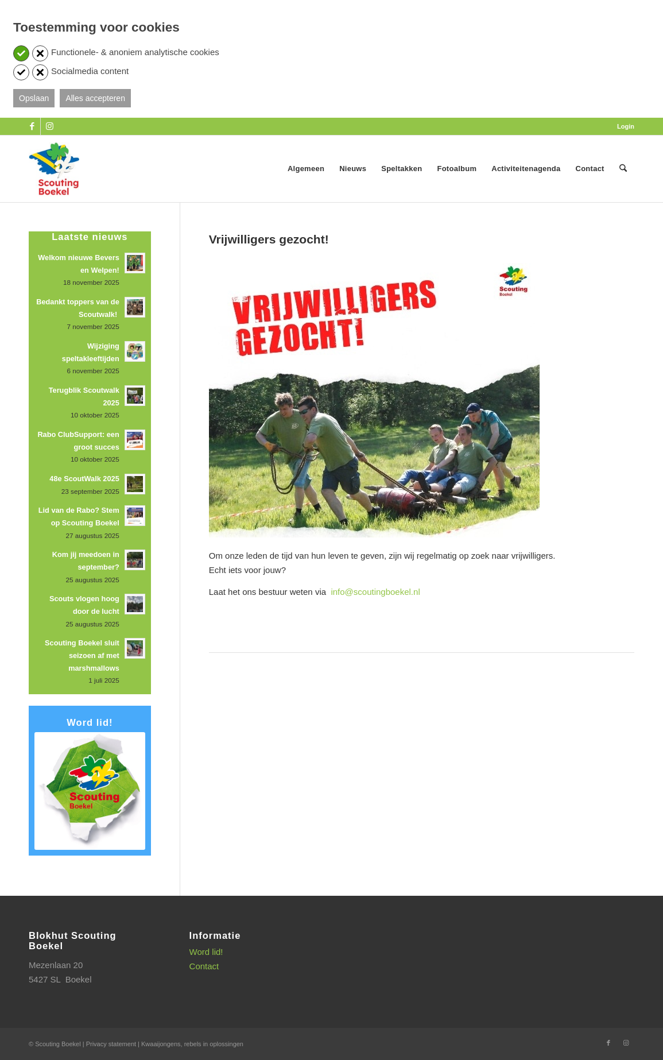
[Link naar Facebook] (32, 126)
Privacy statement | (113, 1043)
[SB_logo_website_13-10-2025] (54, 169)
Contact (204, 966)
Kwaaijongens (161, 1043)
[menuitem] (622, 126)
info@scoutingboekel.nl (375, 592)
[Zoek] (623, 169)
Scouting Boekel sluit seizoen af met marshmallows (82, 655)
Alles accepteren (95, 98)
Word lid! (206, 952)
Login (625, 126)
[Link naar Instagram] (49, 126)
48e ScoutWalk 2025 (84, 478)
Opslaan (34, 98)
